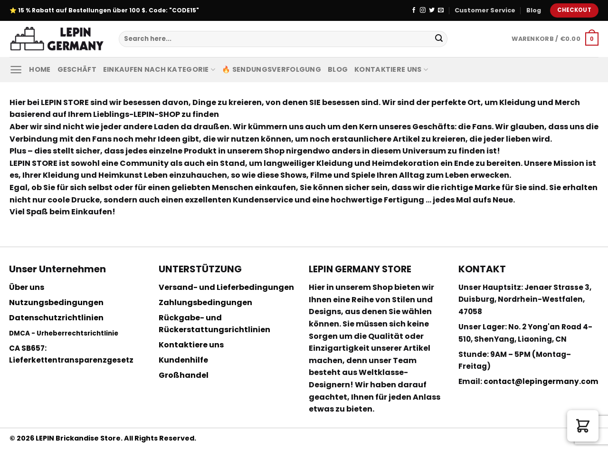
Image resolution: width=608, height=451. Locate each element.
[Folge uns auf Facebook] (414, 10)
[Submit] (439, 39)
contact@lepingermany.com (541, 381)
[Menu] (16, 69)
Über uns (26, 287)
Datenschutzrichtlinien (56, 317)
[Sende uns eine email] (441, 10)
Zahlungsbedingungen (205, 302)
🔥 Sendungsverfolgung (271, 69)
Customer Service (485, 10)
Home (39, 69)
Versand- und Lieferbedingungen (226, 287)
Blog (533, 10)
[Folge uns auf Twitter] (432, 10)
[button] (582, 425)
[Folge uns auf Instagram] (423, 10)
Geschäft (76, 69)
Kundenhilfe (183, 360)
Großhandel (184, 375)
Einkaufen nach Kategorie (159, 69)
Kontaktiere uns (391, 69)
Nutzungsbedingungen (56, 302)
